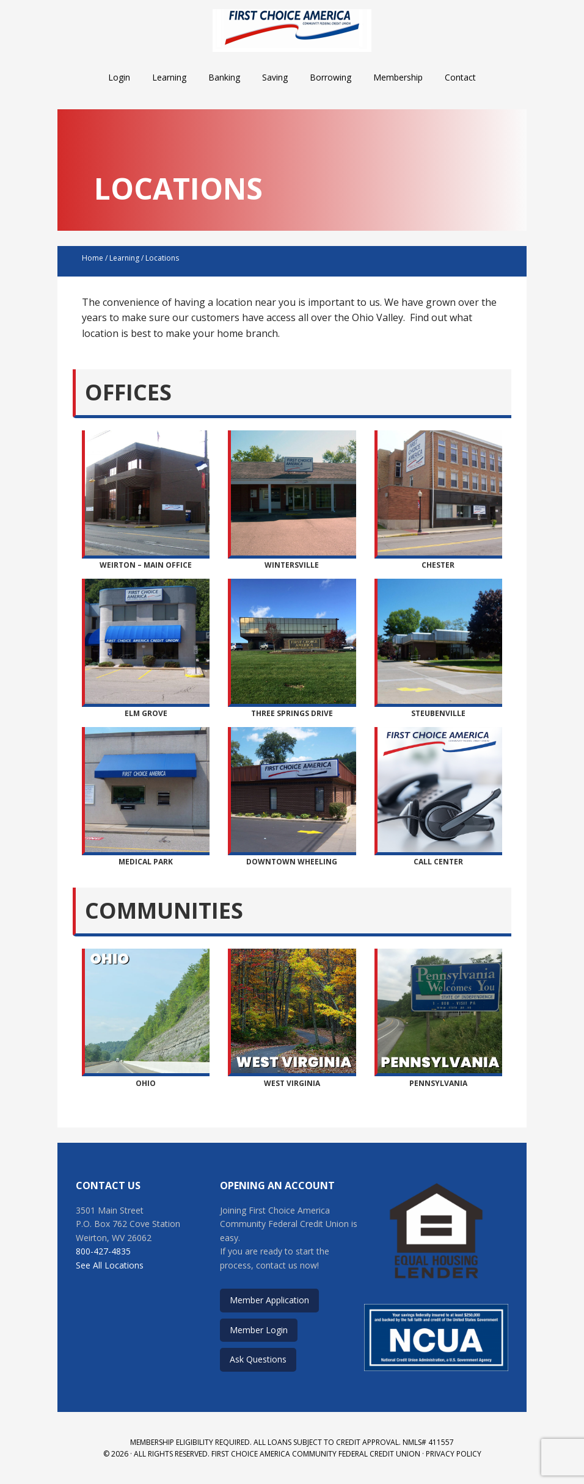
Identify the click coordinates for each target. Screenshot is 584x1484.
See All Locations (110, 1265)
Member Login (259, 1330)
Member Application (269, 1300)
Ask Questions (258, 1359)
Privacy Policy (453, 1454)
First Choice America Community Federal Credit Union (292, 30)
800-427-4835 (103, 1251)
